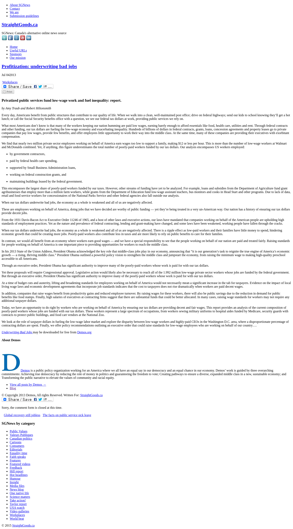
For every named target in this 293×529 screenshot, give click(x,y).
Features (15, 460)
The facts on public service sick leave (67, 415)
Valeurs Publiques (21, 435)
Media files (17, 486)
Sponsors (16, 54)
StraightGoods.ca (20, 24)
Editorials (16, 449)
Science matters (20, 496)
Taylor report (18, 504)
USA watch (17, 507)
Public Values (18, 431)
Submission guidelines (24, 16)
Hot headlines (19, 475)
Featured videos (20, 464)
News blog (17, 489)
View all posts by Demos (28, 384)
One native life (19, 493)
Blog (13, 388)
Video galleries (19, 511)
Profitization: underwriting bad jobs (39, 66)
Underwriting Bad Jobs (17, 332)
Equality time (18, 453)
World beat (17, 518)
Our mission (18, 57)
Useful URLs (18, 50)
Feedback (16, 467)
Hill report (16, 471)
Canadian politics (21, 438)
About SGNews (20, 5)
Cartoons (15, 442)
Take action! (18, 500)
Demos (25, 370)
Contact (15, 8)
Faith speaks (18, 456)
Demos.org (84, 332)
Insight (14, 482)
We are (14, 12)
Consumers (17, 446)
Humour (15, 478)
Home (14, 47)
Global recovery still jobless (22, 415)
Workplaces (10, 82)
